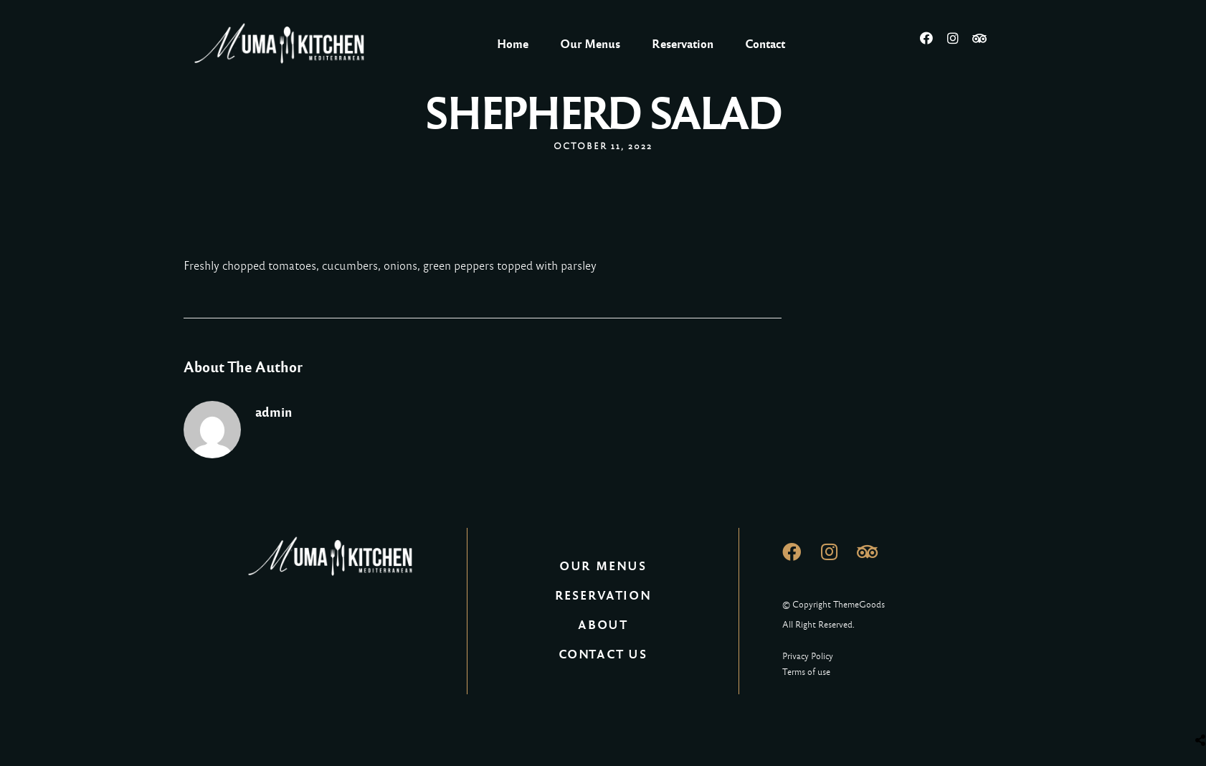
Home (512, 44)
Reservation (682, 44)
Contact (765, 44)
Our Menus (590, 44)
